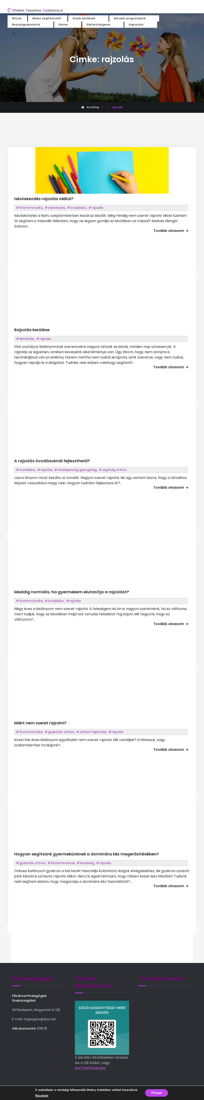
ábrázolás (26, 339)
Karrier (63, 24)
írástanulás (56, 207)
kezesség (87, 863)
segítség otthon (114, 470)
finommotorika (31, 207)
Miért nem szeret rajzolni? (40, 723)
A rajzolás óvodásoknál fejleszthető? (52, 461)
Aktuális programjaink (130, 18)
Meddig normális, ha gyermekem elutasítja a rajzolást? (71, 592)
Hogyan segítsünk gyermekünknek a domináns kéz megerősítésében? (86, 854)
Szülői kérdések (84, 18)
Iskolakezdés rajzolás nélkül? (43, 198)
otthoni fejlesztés (93, 732)
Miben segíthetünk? (47, 18)
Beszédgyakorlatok (26, 24)
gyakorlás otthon (61, 732)
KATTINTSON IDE (90, 1068)
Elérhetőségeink (98, 24)
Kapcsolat (136, 24)
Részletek (40, 1096)
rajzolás (97, 207)
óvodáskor (78, 207)
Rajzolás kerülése (32, 330)
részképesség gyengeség (77, 470)
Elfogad (156, 1092)
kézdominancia (63, 863)
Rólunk (17, 18)
